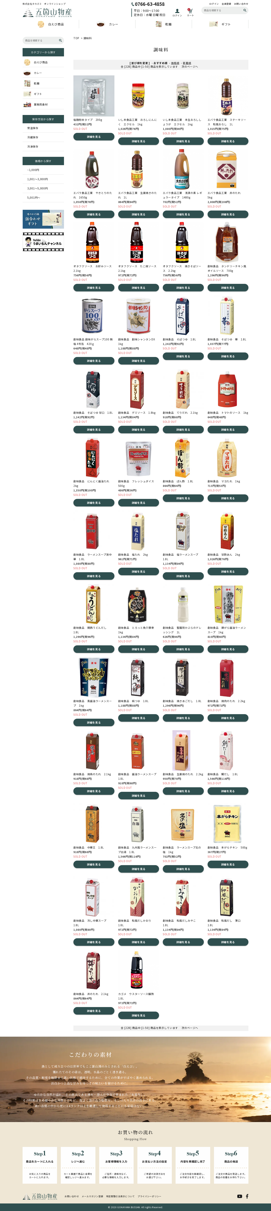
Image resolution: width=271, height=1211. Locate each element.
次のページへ (190, 66)
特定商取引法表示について (120, 1196)
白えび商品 (51, 24)
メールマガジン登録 (92, 1196)
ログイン (214, 4)
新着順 (187, 63)
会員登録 (226, 4)
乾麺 (163, 24)
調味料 (88, 38)
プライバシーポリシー (149, 1196)
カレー (107, 24)
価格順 (175, 63)
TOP (76, 38)
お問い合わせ (241, 4)
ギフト (220, 24)
